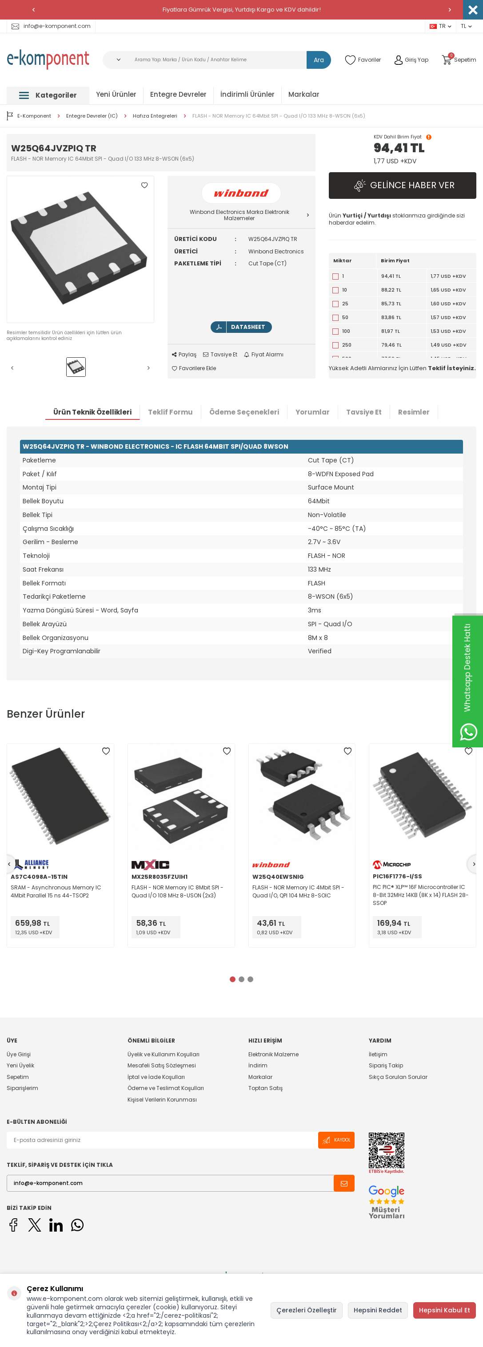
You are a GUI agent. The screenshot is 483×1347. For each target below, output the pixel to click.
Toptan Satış (265, 1088)
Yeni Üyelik (20, 1066)
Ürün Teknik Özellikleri (92, 412)
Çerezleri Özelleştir (306, 1310)
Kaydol (336, 1140)
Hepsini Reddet (378, 1310)
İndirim (257, 1066)
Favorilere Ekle (194, 368)
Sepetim (18, 1077)
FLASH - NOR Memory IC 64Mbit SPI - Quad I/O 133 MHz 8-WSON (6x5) (278, 116)
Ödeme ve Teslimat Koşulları (166, 1088)
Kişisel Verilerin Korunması (162, 1099)
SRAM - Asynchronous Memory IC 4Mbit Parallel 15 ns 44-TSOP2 (56, 891)
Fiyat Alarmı (263, 354)
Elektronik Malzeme (273, 1054)
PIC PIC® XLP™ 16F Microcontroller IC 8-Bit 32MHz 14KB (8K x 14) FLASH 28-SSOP (421, 895)
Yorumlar (312, 412)
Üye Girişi (19, 1054)
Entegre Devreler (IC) (92, 116)
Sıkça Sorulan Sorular (398, 1077)
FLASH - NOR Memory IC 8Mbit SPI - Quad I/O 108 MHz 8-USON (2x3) (178, 891)
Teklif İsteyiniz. (452, 368)
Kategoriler (48, 95)
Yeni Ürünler (116, 94)
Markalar (303, 94)
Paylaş (184, 354)
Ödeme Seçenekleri (244, 412)
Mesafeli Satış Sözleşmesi (162, 1066)
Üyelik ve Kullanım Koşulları (164, 1054)
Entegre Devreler (178, 94)
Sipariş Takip (386, 1066)
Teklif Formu (170, 412)
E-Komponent (29, 115)
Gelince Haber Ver (402, 186)
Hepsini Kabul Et (444, 1310)
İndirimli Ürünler (247, 94)
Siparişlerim (22, 1088)
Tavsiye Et (220, 354)
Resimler (414, 412)
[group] (80, 249)
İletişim (378, 1054)
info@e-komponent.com (51, 26)
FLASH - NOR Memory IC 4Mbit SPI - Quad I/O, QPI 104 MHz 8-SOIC (298, 891)
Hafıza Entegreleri (155, 116)
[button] (33, 9)
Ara (319, 59)
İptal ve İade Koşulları (156, 1077)
